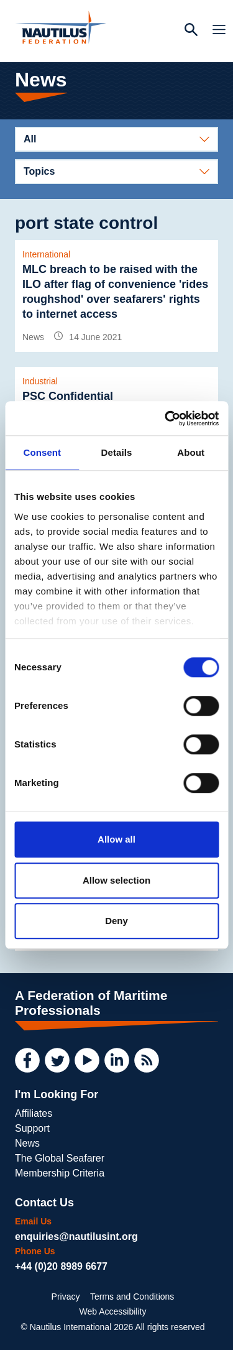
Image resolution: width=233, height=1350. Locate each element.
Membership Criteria (59, 1173)
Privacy (66, 1296)
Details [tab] (116, 452)
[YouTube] (87, 1060)
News (27, 1143)
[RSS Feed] (146, 1060)
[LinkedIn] (116, 1060)
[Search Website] (191, 31)
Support (32, 1128)
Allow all (116, 839)
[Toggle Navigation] (215, 31)
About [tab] (190, 452)
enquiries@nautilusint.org (76, 1236)
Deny (116, 920)
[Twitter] (57, 1060)
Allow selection (116, 880)
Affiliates (33, 1113)
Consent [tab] (42, 452)
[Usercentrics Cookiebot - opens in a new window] (166, 418)
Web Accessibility (113, 1311)
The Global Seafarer (59, 1158)
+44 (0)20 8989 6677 (61, 1266)
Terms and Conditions (132, 1296)
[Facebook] (27, 1060)
